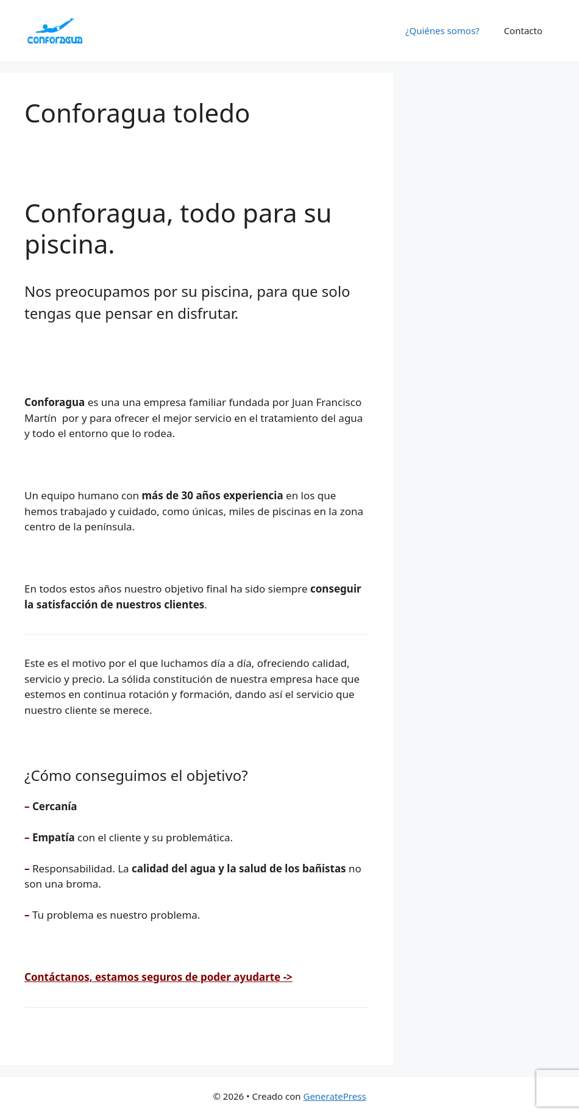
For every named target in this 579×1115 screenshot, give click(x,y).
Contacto (523, 30)
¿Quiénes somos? (442, 30)
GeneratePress (334, 1096)
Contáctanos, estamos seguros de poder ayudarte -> (158, 977)
